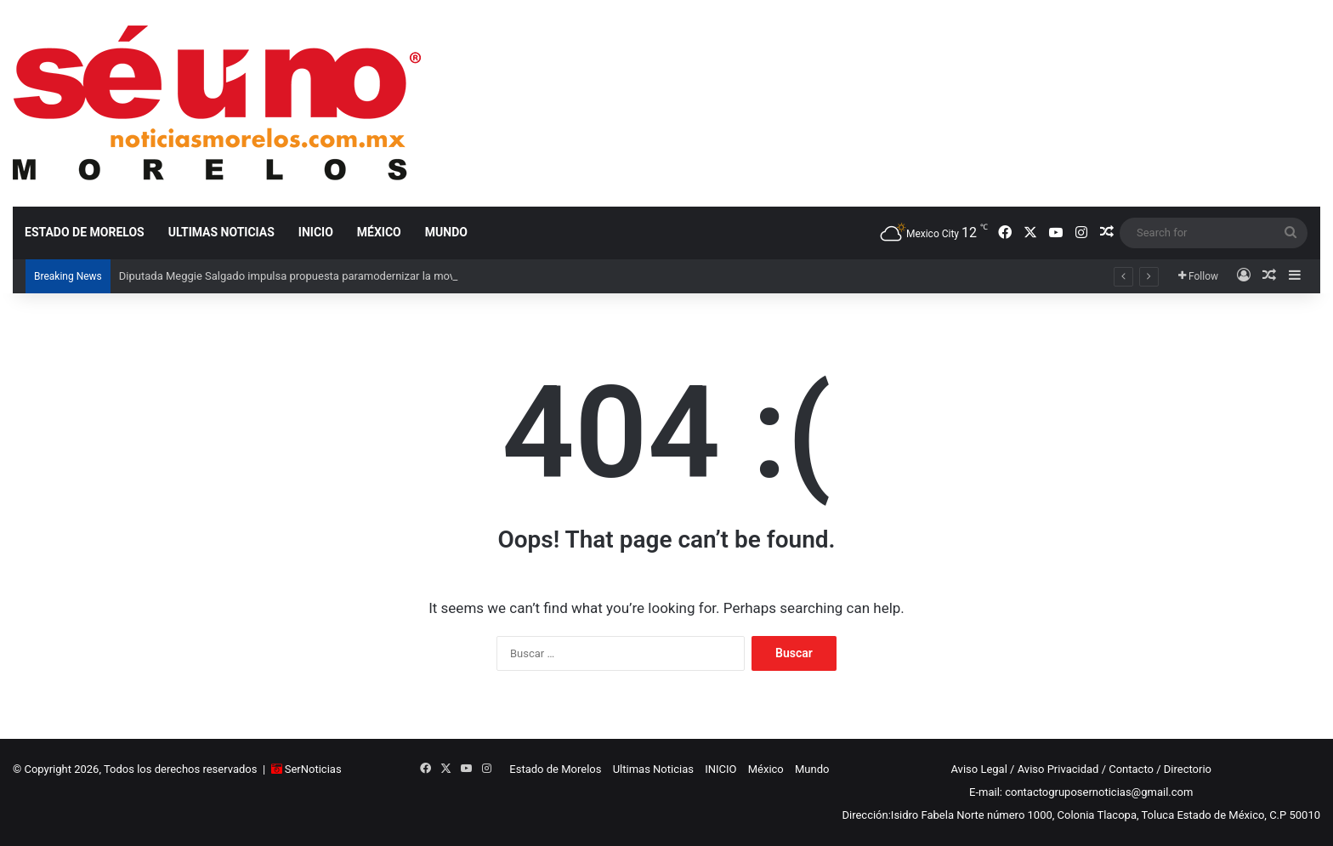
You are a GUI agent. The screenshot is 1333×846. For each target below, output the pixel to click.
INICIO (315, 232)
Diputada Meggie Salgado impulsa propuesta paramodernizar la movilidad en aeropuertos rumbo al (361, 276)
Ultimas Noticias (221, 232)
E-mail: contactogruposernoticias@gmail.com (1081, 792)
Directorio (1187, 769)
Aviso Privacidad (1058, 769)
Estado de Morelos (85, 232)
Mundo (446, 232)
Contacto (1131, 769)
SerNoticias (313, 769)
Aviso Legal (978, 769)
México (379, 232)
